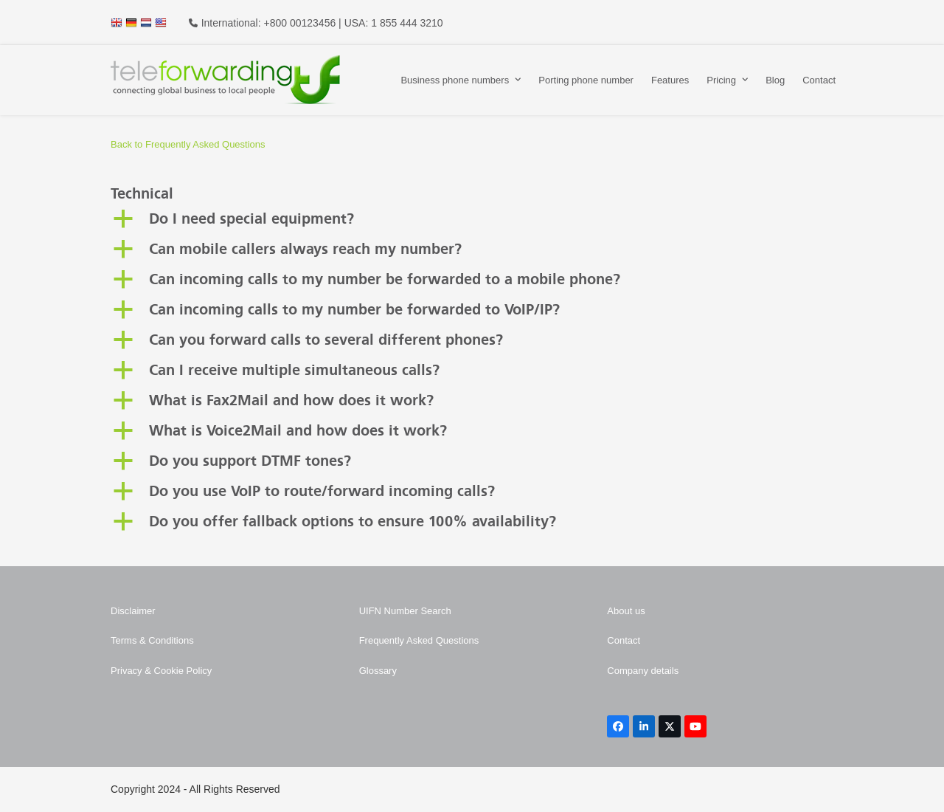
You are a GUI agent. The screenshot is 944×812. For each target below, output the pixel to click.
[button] (472, 220)
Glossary (378, 670)
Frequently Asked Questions (419, 640)
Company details (642, 670)
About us (626, 610)
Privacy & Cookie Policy (161, 670)
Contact (623, 640)
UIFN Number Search (405, 610)
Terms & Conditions (152, 640)
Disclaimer (133, 610)
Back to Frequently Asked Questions (188, 144)
